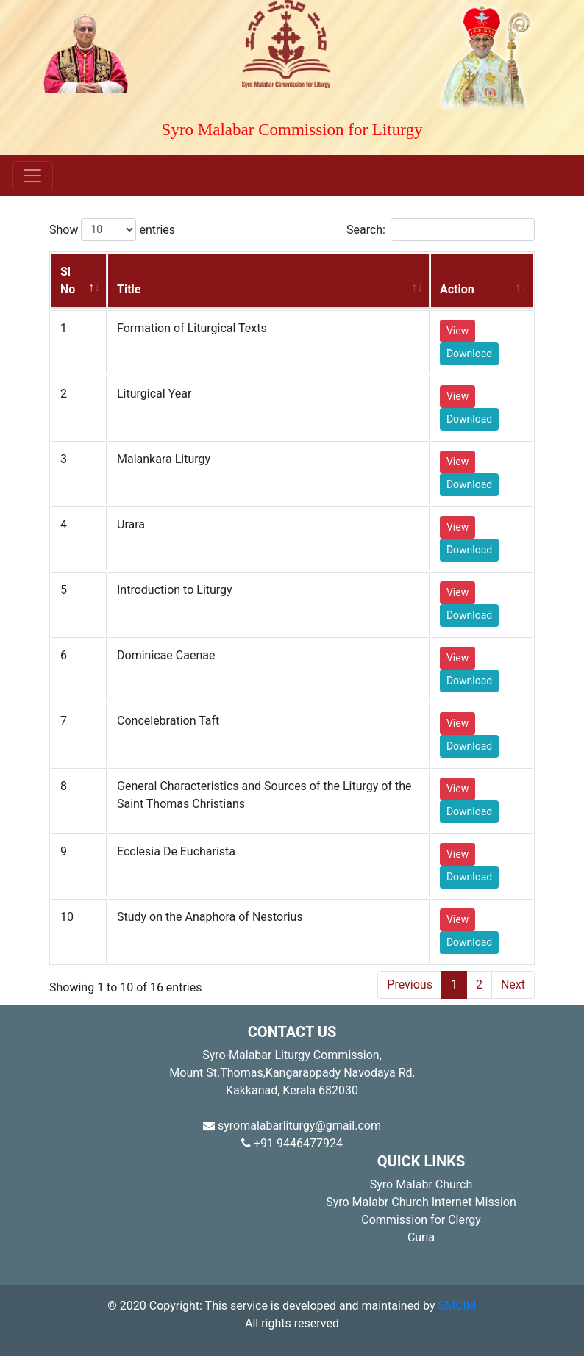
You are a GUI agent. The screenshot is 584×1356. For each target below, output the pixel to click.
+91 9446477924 (292, 1143)
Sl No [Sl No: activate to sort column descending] (67, 280)
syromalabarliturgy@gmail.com (292, 1126)
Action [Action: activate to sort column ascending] (457, 289)
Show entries (112, 229)
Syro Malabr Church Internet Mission (421, 1202)
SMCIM (457, 1306)
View (457, 331)
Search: (440, 229)
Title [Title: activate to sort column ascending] (128, 289)
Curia (421, 1237)
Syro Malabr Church (421, 1184)
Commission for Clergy (421, 1220)
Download (469, 353)
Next (513, 984)
